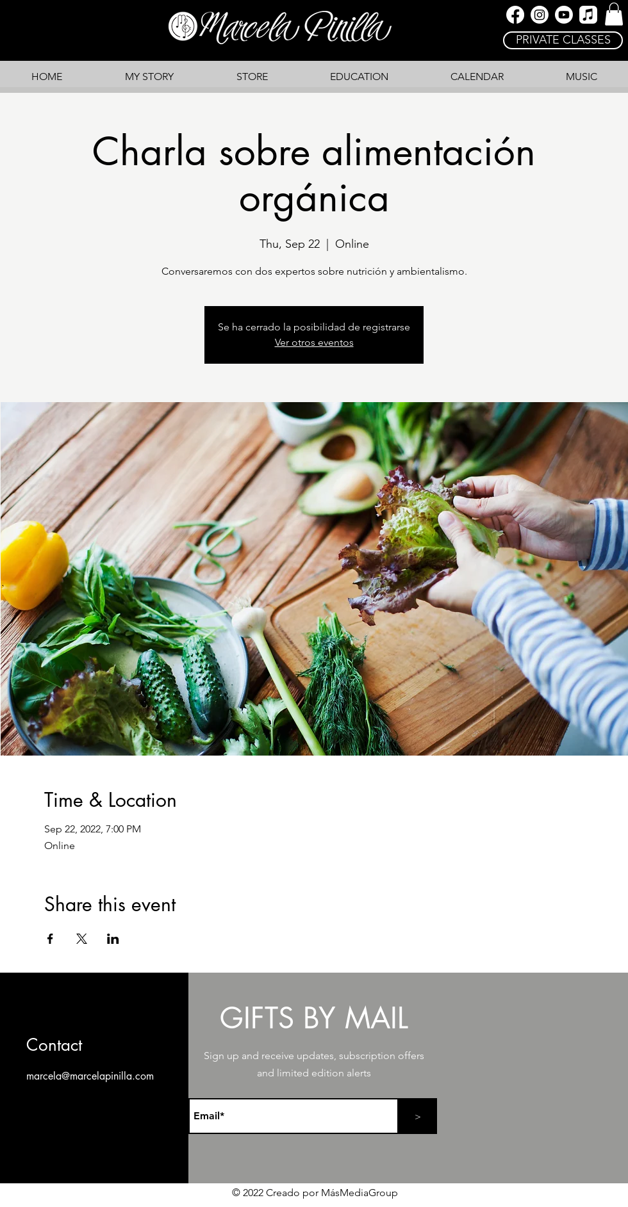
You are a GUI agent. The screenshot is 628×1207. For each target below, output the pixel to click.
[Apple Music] (588, 15)
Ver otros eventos (314, 342)
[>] (418, 1116)
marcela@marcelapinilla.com (90, 1076)
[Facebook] (515, 15)
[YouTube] (564, 15)
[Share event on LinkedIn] (113, 939)
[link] (614, 14)
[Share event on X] (82, 939)
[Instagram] (540, 15)
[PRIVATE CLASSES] (563, 40)
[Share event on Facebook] (50, 939)
